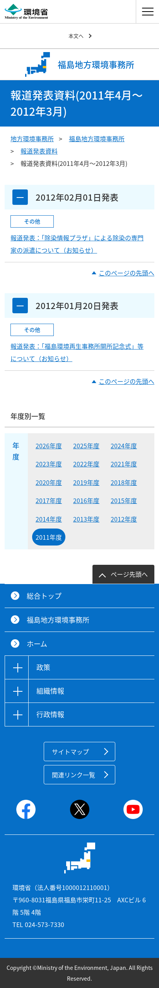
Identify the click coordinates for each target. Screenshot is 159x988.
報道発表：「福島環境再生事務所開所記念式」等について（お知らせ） (77, 352)
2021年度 (124, 463)
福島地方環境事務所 (97, 138)
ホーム (37, 643)
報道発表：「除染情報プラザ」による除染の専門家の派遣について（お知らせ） (77, 244)
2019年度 (86, 482)
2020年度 (49, 482)
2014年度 (49, 519)
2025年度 (86, 445)
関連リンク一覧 (73, 774)
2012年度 (124, 519)
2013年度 (86, 519)
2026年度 (49, 445)
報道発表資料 (39, 150)
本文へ (76, 35)
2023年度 (49, 463)
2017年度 (49, 500)
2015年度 (124, 500)
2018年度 (124, 482)
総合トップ (44, 596)
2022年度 (86, 463)
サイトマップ (70, 751)
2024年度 (124, 445)
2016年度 (86, 500)
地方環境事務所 (32, 138)
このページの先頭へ (126, 272)
